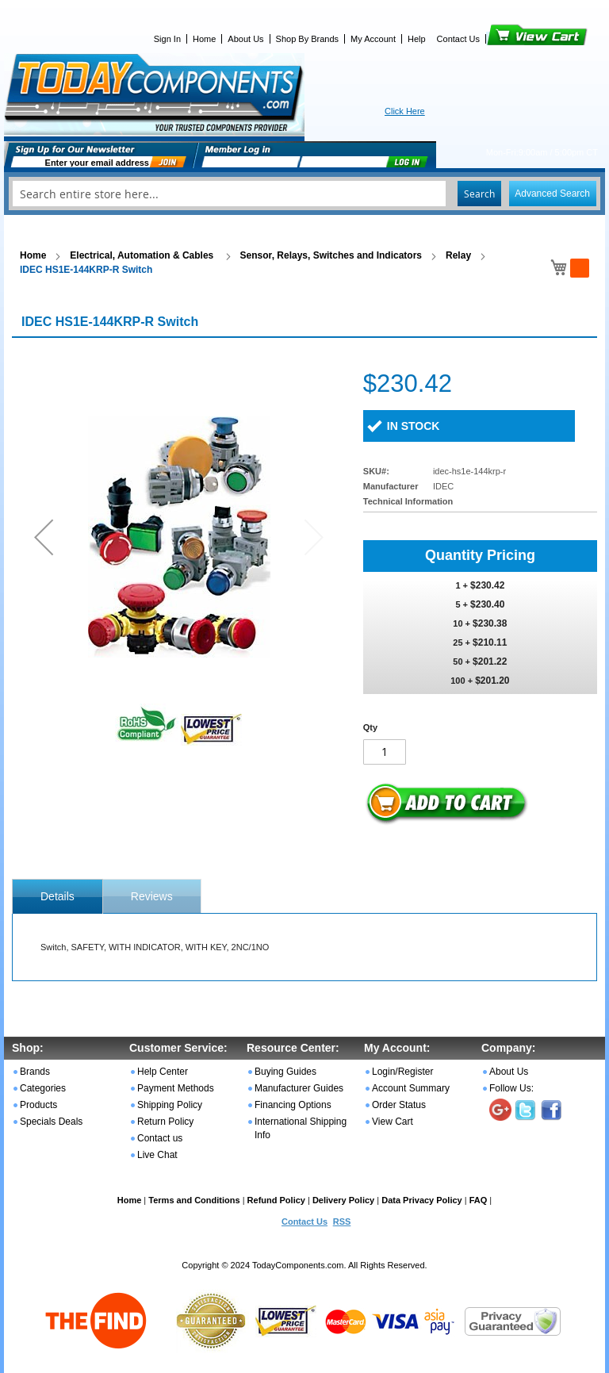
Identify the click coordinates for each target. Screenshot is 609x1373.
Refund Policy (276, 1200)
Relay (458, 255)
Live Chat (157, 1154)
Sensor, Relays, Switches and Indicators (331, 255)
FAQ (478, 1200)
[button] (43, 537)
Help (417, 39)
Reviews (152, 896)
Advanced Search (552, 193)
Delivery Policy (343, 1200)
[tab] (57, 896)
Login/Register (402, 1071)
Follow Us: (511, 1088)
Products (38, 1104)
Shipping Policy (169, 1104)
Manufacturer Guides (299, 1088)
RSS (342, 1221)
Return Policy (165, 1121)
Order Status (399, 1104)
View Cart (510, 39)
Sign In (167, 39)
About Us (245, 39)
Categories (43, 1088)
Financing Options (293, 1104)
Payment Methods (175, 1088)
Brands (35, 1071)
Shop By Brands (307, 39)
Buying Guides (285, 1071)
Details (57, 896)
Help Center (162, 1071)
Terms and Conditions (193, 1200)
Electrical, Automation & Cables (143, 255)
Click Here (405, 111)
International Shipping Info (301, 1128)
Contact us (159, 1138)
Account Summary (411, 1088)
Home (204, 39)
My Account (373, 39)
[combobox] (304, 193)
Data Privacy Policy (421, 1200)
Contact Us (458, 39)
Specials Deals (51, 1121)
